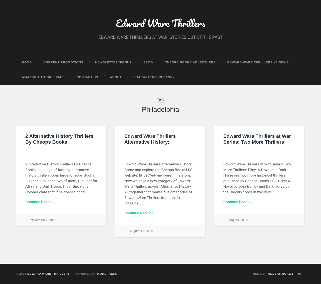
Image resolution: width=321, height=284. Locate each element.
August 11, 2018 (141, 231)
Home (27, 62)
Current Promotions (63, 62)
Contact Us (87, 77)
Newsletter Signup (113, 62)
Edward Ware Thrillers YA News (258, 62)
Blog (148, 62)
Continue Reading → (42, 202)
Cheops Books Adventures (190, 62)
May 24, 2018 (238, 220)
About (116, 77)
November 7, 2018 (44, 220)
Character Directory (154, 77)
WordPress (107, 273)
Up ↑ (301, 273)
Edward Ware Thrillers (160, 23)
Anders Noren (280, 273)
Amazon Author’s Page (43, 77)
